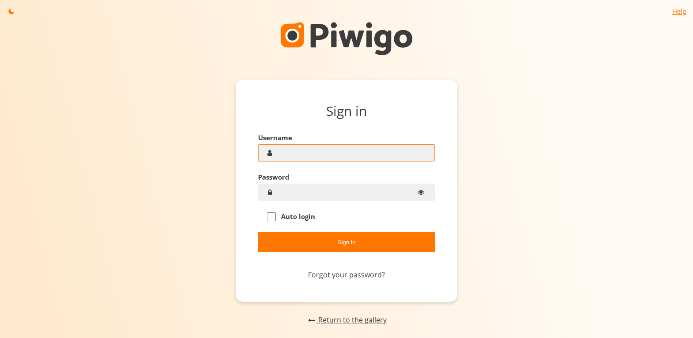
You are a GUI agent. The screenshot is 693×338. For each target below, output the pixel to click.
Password (273, 177)
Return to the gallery (346, 320)
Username (275, 137)
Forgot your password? (346, 275)
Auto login (291, 216)
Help (679, 11)
